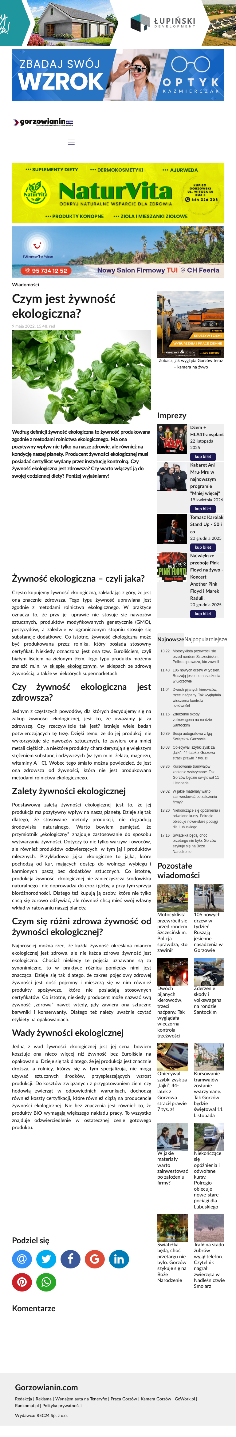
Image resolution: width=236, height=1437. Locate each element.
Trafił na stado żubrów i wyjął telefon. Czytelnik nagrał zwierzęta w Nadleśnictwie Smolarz (209, 1274)
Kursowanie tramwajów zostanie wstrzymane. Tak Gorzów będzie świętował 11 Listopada (196, 774)
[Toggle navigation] (71, 143)
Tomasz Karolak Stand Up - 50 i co (207, 531)
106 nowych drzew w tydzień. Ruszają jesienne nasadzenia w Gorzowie (196, 675)
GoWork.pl (182, 1410)
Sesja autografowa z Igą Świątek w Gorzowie (192, 736)
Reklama (43, 1410)
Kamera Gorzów (153, 1410)
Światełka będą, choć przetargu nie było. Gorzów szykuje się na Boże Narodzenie (194, 843)
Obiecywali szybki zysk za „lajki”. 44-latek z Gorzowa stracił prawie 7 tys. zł (194, 752)
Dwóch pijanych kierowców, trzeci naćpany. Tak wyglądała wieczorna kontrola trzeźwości (197, 697)
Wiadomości (24, 286)
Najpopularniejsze (202, 639)
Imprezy (170, 416)
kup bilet (203, 457)
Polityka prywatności (34, 1417)
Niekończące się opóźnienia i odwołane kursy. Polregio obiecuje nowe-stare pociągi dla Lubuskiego (196, 818)
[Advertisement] (81, 529)
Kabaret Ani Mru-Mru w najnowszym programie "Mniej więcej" (206, 480)
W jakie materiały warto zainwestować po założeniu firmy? (195, 796)
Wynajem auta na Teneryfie (79, 1410)
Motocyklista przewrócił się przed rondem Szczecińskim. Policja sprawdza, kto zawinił (196, 656)
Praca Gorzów (122, 1410)
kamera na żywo (192, 368)
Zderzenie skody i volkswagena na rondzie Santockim (192, 719)
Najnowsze (169, 639)
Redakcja (23, 1410)
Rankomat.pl (207, 1410)
